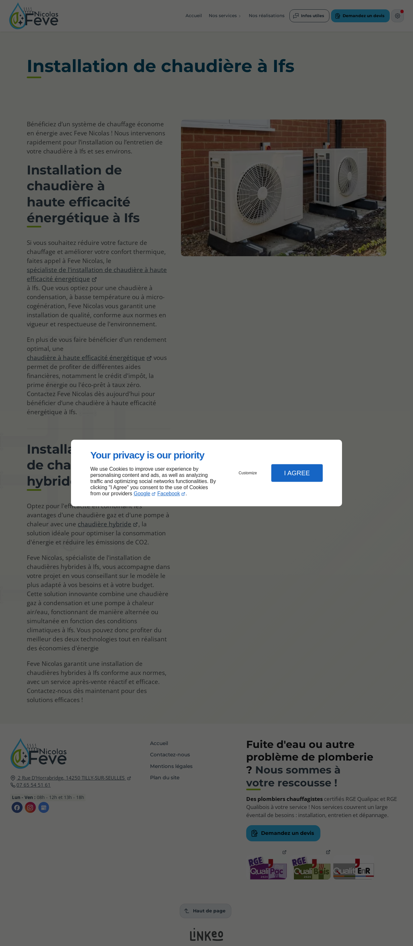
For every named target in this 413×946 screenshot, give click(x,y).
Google (142, 493)
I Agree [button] (297, 473)
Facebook (168, 493)
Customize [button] (248, 473)
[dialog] (206, 473)
